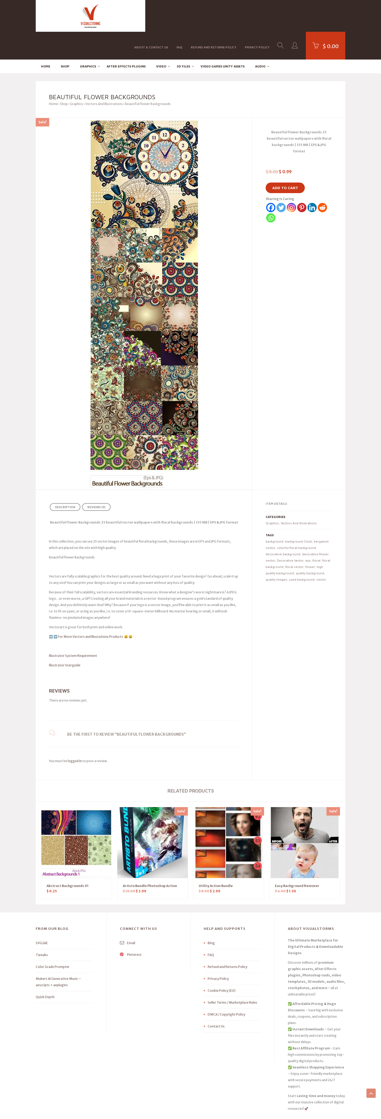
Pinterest (131, 927)
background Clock (298, 514)
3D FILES (183, 38)
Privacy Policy (257, 15)
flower (310, 539)
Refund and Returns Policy (213, 15)
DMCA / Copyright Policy (226, 987)
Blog (211, 915)
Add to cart (285, 160)
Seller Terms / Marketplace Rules (232, 975)
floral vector (294, 539)
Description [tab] (65, 479)
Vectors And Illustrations (104, 76)
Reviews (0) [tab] (96, 479)
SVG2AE (42, 915)
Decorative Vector (290, 533)
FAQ (179, 15)
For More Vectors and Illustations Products (91, 609)
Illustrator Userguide (64, 637)
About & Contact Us (151, 15)
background (274, 514)
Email (127, 915)
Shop (65, 38)
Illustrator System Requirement (73, 628)
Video (161, 38)
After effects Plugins (126, 38)
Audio (260, 38)
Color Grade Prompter (53, 939)
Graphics (88, 38)
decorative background (283, 526)
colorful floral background (296, 520)
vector (321, 552)
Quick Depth (45, 969)
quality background (310, 545)
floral (316, 533)
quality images (276, 552)
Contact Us (216, 998)
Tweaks (42, 927)
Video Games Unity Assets (222, 38)
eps (308, 533)
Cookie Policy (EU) (221, 963)
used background (302, 552)
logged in (75, 733)
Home (45, 38)
